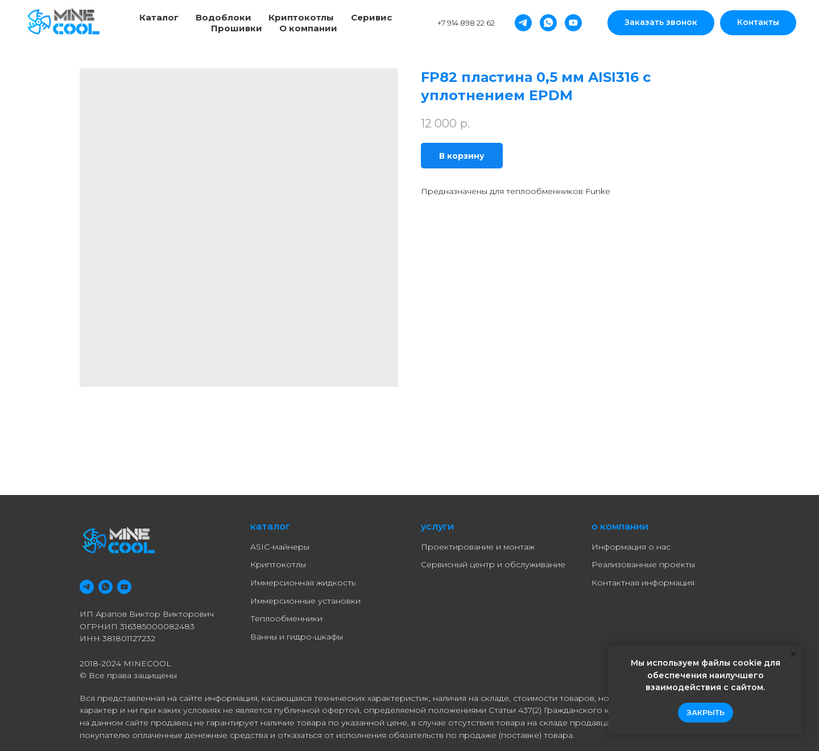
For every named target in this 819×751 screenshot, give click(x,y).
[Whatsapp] (548, 22)
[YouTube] (573, 22)
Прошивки (236, 28)
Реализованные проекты (643, 564)
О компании (308, 28)
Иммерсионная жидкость (302, 582)
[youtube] (124, 587)
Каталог (159, 17)
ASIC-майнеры (279, 547)
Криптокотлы (301, 17)
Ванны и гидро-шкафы (296, 637)
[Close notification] (793, 654)
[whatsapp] (105, 587)
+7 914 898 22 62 (466, 22)
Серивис (371, 17)
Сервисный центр (458, 564)
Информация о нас (631, 547)
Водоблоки (223, 17)
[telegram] (87, 587)
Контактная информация (643, 582)
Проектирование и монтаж (478, 547)
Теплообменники (286, 618)
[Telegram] (523, 22)
